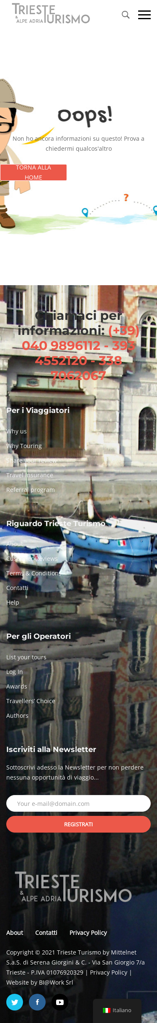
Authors (17, 715)
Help (12, 602)
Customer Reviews (32, 558)
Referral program (30, 490)
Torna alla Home (33, 172)
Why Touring (24, 446)
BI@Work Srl (56, 982)
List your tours (26, 657)
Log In (14, 672)
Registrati (78, 824)
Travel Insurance (29, 475)
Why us (16, 431)
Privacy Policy (88, 933)
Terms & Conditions (34, 573)
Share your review (31, 460)
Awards (16, 686)
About (14, 544)
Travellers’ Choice (30, 701)
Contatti (17, 588)
